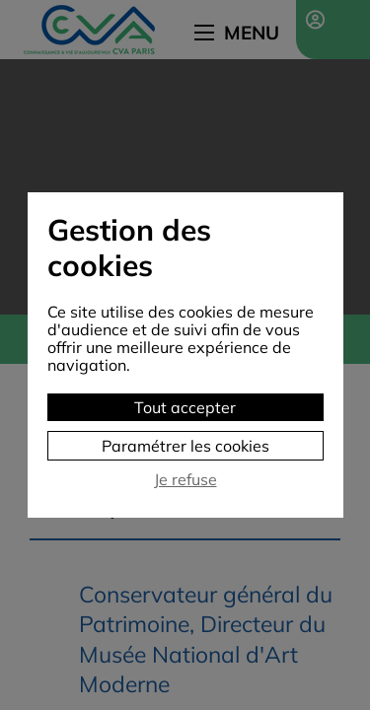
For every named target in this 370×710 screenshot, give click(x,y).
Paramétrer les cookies (185, 446)
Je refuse (185, 479)
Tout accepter (185, 407)
